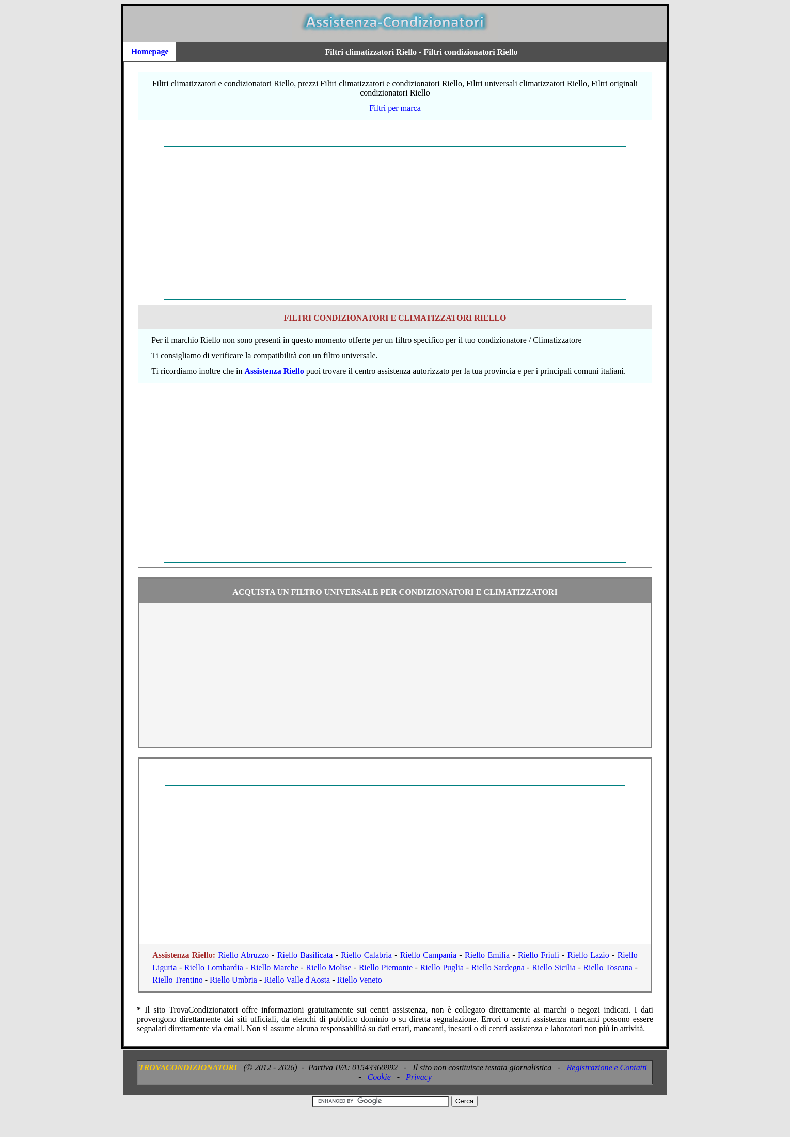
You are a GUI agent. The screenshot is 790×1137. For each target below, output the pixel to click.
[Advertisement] (395, 223)
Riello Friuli (538, 955)
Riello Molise (328, 967)
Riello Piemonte (386, 967)
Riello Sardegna (498, 967)
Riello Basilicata (305, 955)
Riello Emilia (487, 955)
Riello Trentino (177, 979)
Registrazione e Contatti (607, 1067)
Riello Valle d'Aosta (297, 979)
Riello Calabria (366, 955)
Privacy (419, 1076)
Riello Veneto (359, 979)
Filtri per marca (395, 108)
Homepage (150, 51)
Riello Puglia (442, 967)
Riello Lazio (588, 955)
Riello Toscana (608, 967)
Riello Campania (428, 955)
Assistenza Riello (274, 371)
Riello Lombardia (213, 967)
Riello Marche (274, 967)
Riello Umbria (233, 979)
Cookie (378, 1076)
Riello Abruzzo (243, 955)
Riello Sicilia (554, 967)
